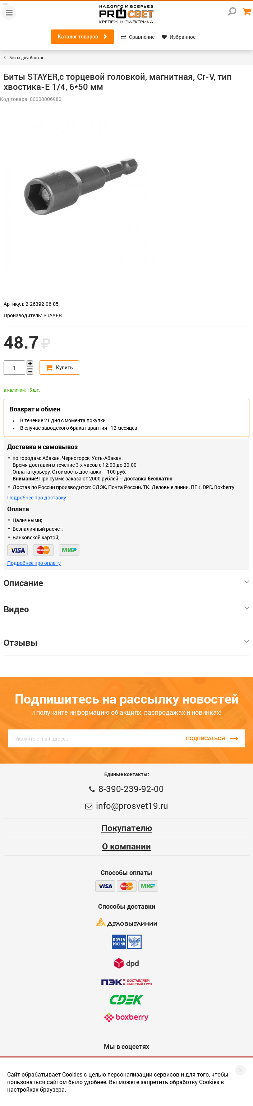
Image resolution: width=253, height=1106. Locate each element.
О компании (126, 846)
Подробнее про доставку (36, 497)
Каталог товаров (82, 37)
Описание (126, 583)
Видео (126, 609)
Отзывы (126, 642)
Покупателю (126, 828)
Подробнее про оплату (34, 562)
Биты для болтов (27, 57)
